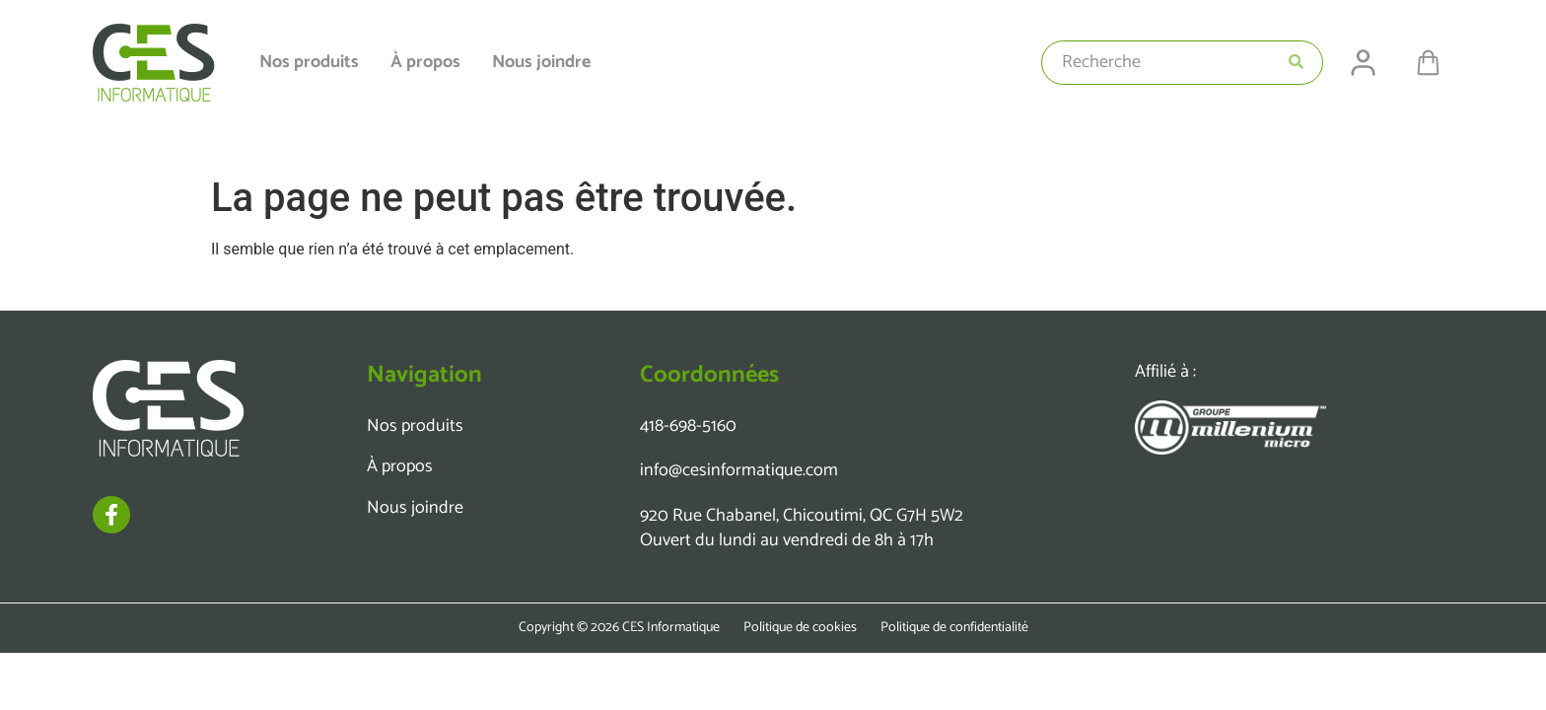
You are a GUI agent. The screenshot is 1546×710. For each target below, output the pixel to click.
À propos (425, 62)
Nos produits (309, 62)
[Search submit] (1296, 62)
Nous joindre (541, 62)
